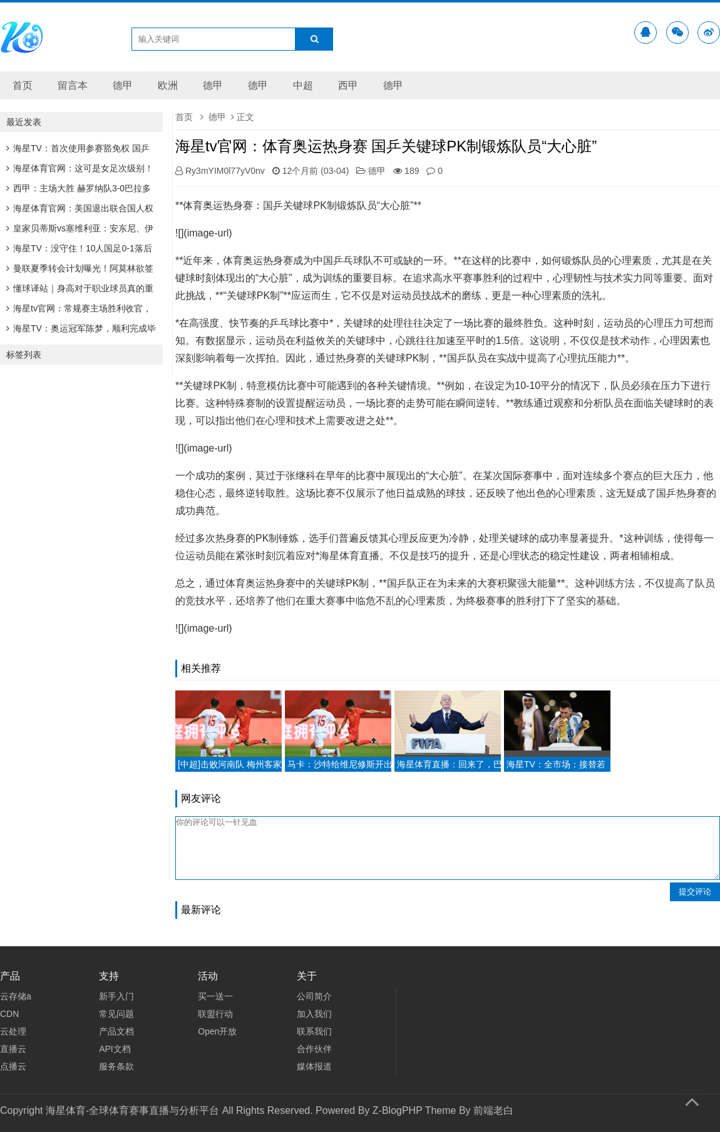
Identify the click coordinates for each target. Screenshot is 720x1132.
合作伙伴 (314, 1049)
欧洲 (168, 85)
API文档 (115, 1049)
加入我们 (314, 1014)
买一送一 (215, 996)
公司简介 (314, 996)
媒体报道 (314, 1066)
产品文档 (116, 1031)
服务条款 (116, 1066)
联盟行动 (215, 1014)
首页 (23, 85)
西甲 (348, 85)
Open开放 (217, 1031)
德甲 (123, 85)
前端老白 (493, 1110)
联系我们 (314, 1031)
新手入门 (116, 996)
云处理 (13, 1031)
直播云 (13, 1049)
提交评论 (695, 891)
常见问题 (116, 1014)
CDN (9, 1014)
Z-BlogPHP (398, 1110)
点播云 (13, 1066)
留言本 (73, 85)
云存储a (15, 996)
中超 (303, 85)
